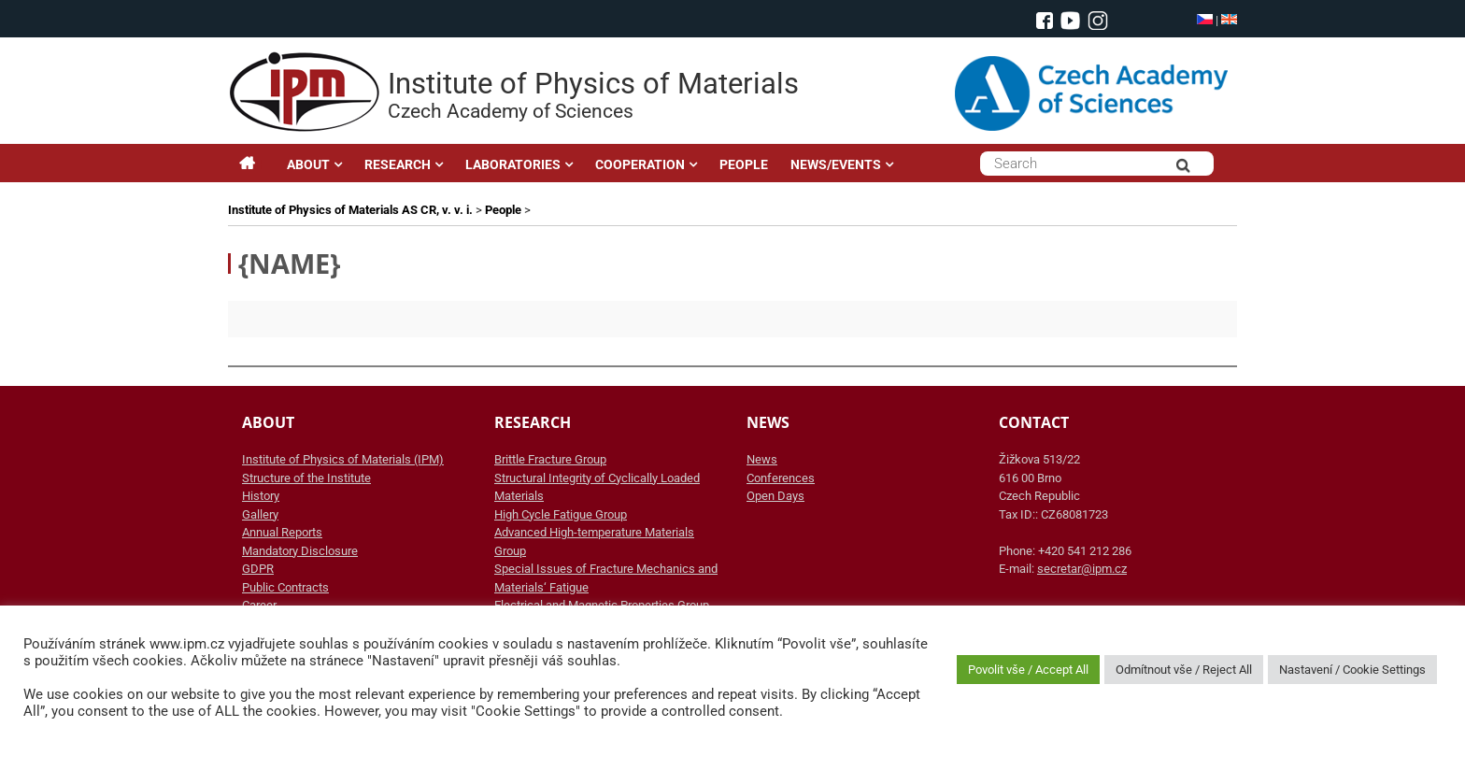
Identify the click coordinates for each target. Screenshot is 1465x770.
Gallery (260, 514)
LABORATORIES (513, 164)
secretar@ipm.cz (1082, 569)
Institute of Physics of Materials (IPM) (343, 459)
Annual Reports (282, 532)
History (260, 496)
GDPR (258, 569)
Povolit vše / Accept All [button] (1028, 670)
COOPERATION (640, 164)
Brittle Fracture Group (550, 459)
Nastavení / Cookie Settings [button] (1352, 670)
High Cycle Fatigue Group (560, 514)
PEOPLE (743, 164)
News (762, 459)
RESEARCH (397, 164)
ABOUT (308, 164)
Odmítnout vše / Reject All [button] (1184, 670)
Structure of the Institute (306, 478)
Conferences (781, 478)
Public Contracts (285, 587)
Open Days (775, 496)
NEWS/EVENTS (835, 164)
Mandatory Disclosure (300, 551)
